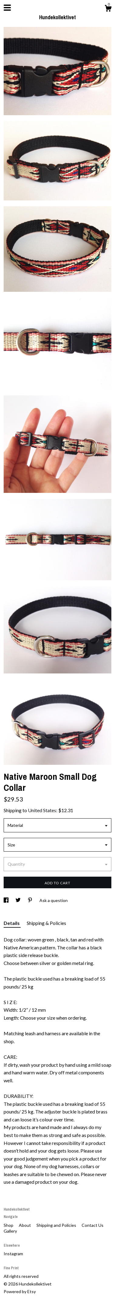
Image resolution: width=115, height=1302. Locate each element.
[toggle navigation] (7, 8)
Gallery (10, 1231)
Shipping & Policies (46, 923)
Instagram (13, 1253)
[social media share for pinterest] (30, 900)
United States (42, 810)
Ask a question (53, 900)
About (25, 1225)
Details (12, 923)
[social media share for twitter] (18, 900)
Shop (9, 1225)
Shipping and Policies (56, 1225)
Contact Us (92, 1225)
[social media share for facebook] (6, 900)
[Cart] (108, 9)
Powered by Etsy (20, 1291)
